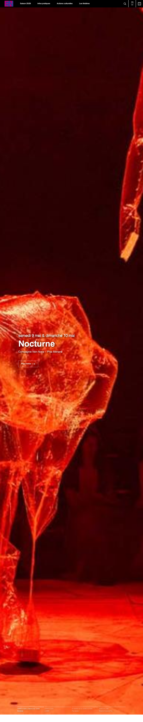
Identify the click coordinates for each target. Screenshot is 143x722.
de (132, 5)
